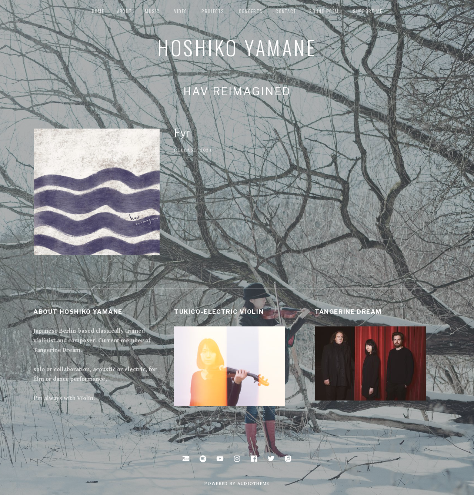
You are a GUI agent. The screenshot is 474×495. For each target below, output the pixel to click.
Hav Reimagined (237, 91)
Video (180, 11)
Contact (286, 11)
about (124, 11)
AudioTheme (253, 483)
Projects (212, 11)
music (152, 11)
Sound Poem (323, 11)
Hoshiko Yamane (237, 47)
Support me (367, 11)
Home (98, 11)
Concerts (251, 11)
